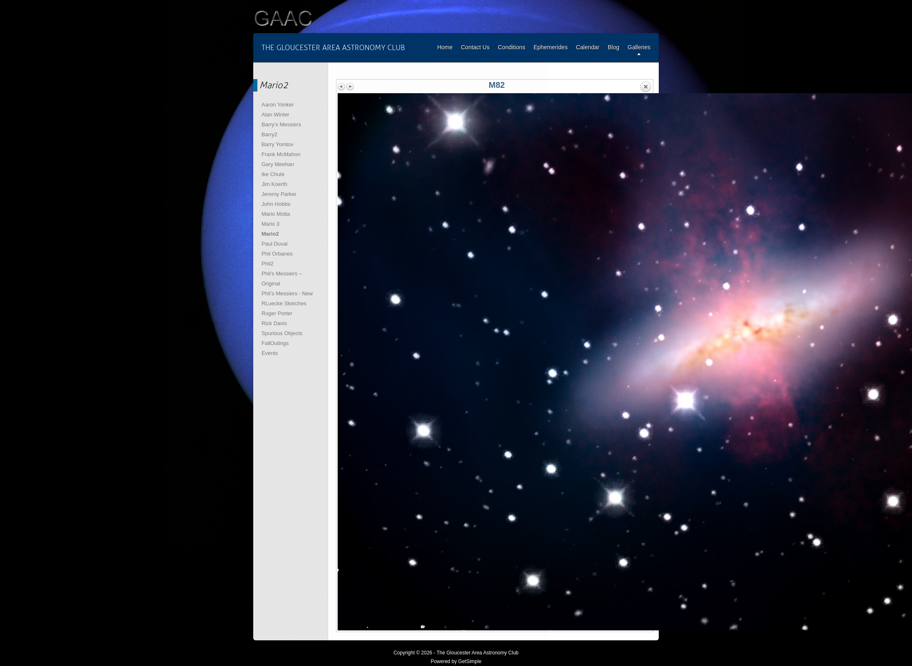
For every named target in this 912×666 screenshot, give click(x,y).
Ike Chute (273, 174)
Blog (613, 47)
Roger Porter (277, 313)
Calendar (588, 47)
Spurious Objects (282, 333)
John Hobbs (276, 204)
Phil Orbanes (277, 254)
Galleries (639, 47)
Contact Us (475, 47)
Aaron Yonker (278, 104)
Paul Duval (275, 244)
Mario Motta (276, 214)
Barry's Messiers (281, 124)
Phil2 (268, 264)
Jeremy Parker (279, 194)
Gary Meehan (278, 164)
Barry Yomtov (277, 144)
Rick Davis (274, 323)
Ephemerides (550, 47)
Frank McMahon (281, 154)
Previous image (342, 86)
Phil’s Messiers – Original (282, 278)
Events (270, 353)
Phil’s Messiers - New (287, 293)
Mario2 (270, 234)
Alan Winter (275, 114)
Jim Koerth (274, 184)
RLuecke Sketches (284, 303)
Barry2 (269, 134)
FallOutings (275, 343)
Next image (350, 86)
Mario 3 (270, 224)
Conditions (511, 47)
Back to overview (645, 87)
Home (445, 47)
